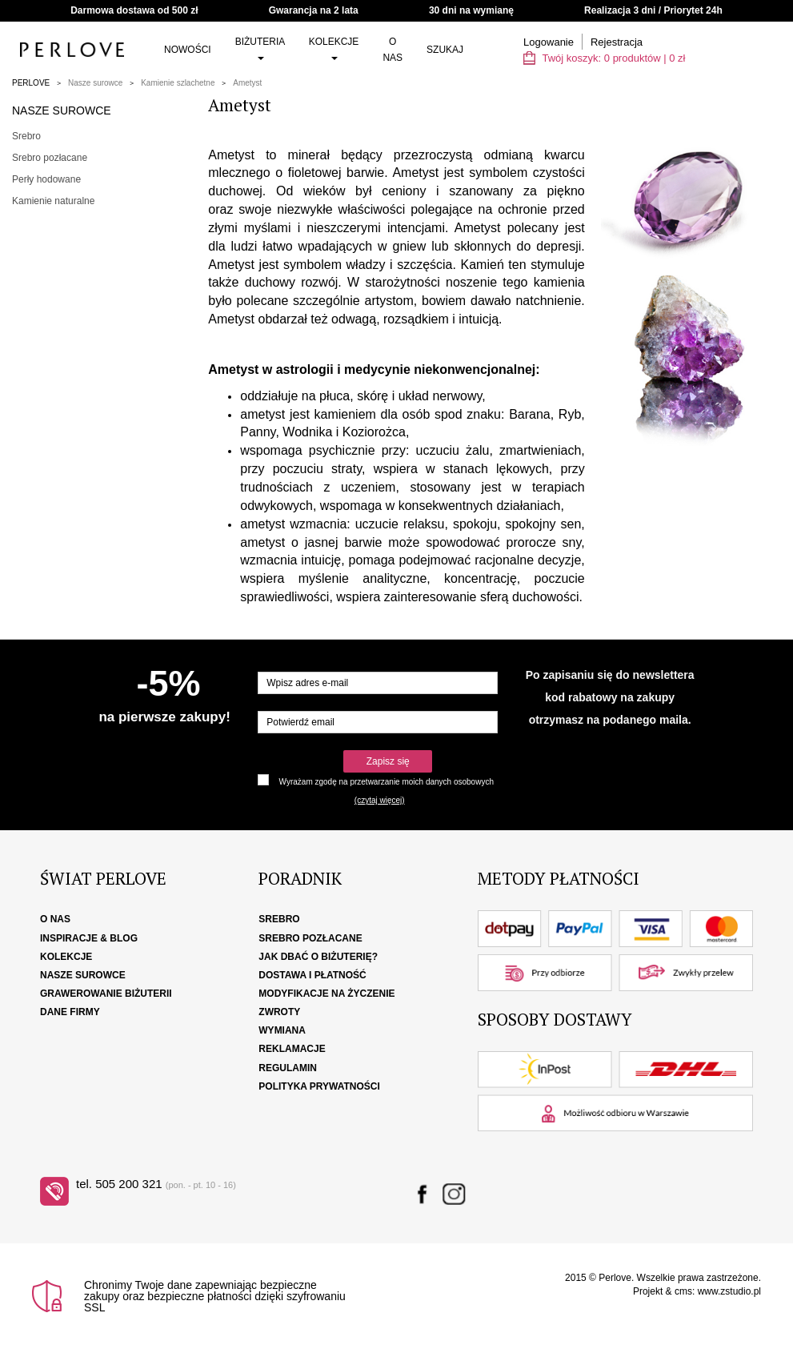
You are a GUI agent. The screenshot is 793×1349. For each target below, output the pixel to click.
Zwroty (279, 1012)
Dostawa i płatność (312, 975)
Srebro (26, 136)
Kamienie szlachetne (177, 82)
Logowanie (548, 42)
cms (683, 1291)
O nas (392, 49)
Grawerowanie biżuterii (106, 993)
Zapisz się (388, 761)
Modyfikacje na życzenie (326, 993)
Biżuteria (260, 48)
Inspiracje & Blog (89, 938)
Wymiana (282, 1030)
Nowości (187, 49)
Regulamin (287, 1068)
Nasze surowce (95, 82)
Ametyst (247, 82)
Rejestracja (617, 42)
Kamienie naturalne (53, 201)
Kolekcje (334, 48)
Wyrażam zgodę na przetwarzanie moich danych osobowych (386, 781)
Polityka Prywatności (319, 1086)
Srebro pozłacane (49, 157)
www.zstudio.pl (729, 1291)
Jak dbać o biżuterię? (318, 956)
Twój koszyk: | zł (604, 58)
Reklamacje (291, 1048)
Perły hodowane (46, 179)
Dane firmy (70, 1012)
